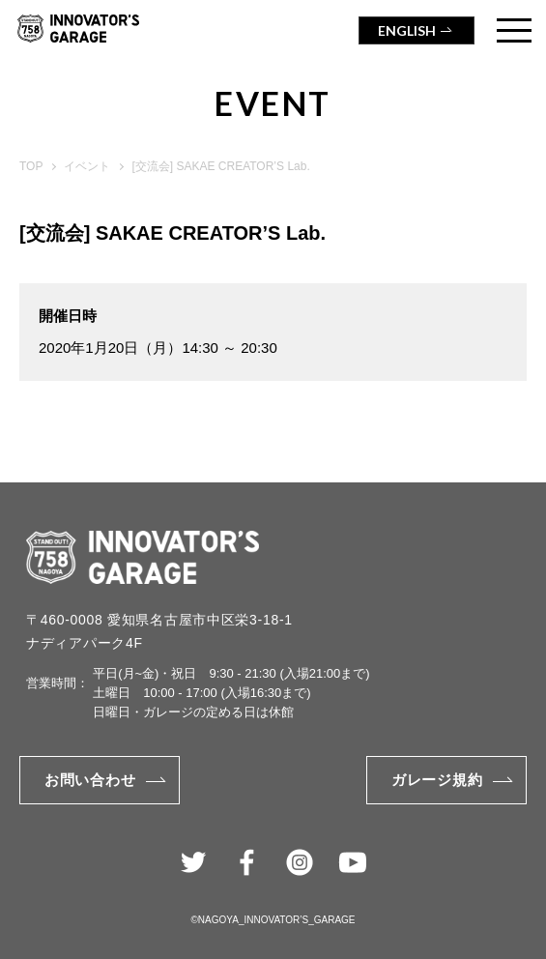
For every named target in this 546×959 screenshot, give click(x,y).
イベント (87, 166)
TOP (31, 166)
